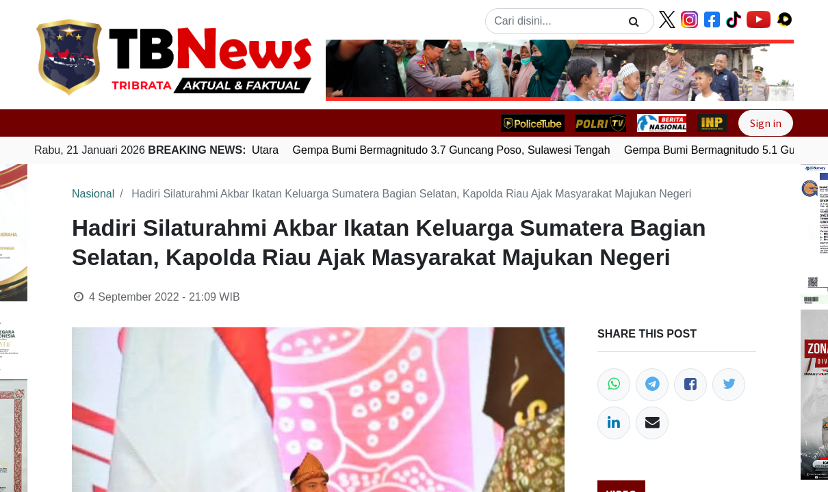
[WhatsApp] (613, 384)
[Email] (652, 423)
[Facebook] (690, 384)
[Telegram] (652, 384)
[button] (361, 70)
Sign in (765, 123)
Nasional (93, 194)
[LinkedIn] (613, 423)
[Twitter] (728, 384)
